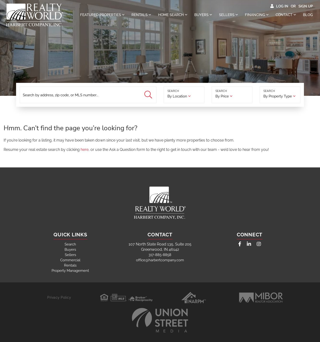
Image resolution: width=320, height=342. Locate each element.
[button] (148, 95)
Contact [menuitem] (284, 15)
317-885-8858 (159, 255)
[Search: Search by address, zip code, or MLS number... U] (88, 94)
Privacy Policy (59, 297)
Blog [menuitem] (308, 15)
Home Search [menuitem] (171, 15)
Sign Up (305, 6)
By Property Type (277, 96)
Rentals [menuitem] (139, 15)
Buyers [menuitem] (201, 15)
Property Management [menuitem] (70, 270)
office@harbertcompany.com (160, 260)
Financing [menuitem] (255, 15)
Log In (282, 6)
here (85, 149)
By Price (222, 96)
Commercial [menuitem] (70, 260)
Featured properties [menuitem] (100, 15)
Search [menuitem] (70, 244)
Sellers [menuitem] (226, 15)
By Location (177, 96)
